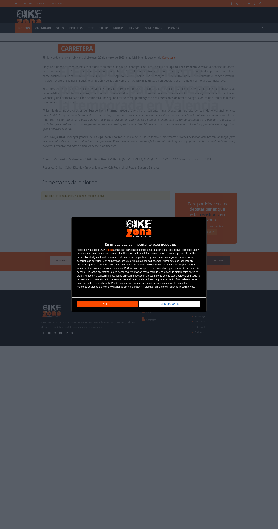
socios (109, 250)
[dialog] (139, 264)
